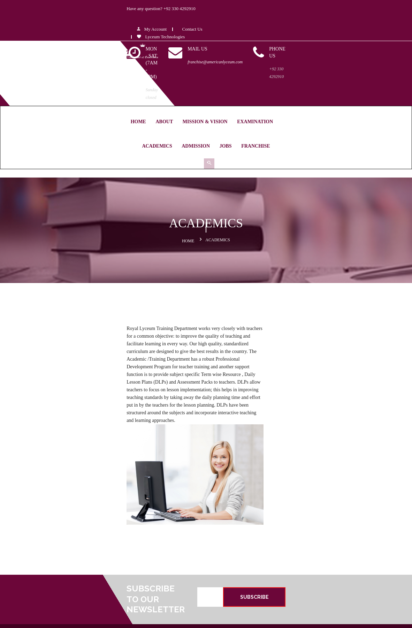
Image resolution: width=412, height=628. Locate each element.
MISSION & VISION (131, 75)
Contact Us (304, 11)
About (91, 75)
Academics (223, 75)
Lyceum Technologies (273, 19)
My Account (264, 11)
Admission (262, 75)
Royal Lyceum (166, 617)
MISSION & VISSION (234, 528)
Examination (182, 75)
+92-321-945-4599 (151, 510)
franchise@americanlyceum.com (284, 44)
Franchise (322, 75)
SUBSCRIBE (337, 428)
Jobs (292, 75)
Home (65, 75)
